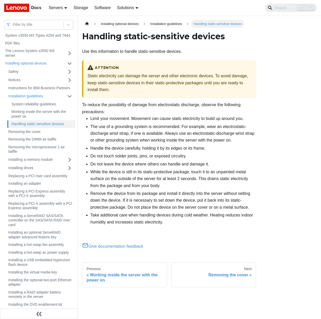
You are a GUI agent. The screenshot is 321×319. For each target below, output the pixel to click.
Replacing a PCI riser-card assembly (37, 176)
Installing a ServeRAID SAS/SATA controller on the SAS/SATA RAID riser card (39, 220)
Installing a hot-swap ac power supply (38, 252)
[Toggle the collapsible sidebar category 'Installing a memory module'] (69, 160)
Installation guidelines (25, 96)
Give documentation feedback (112, 246)
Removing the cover (24, 132)
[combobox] (13, 25)
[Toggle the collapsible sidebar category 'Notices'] (69, 80)
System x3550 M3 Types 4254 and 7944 (37, 35)
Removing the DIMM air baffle (32, 139)
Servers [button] (56, 7)
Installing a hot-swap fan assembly (36, 245)
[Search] (291, 8)
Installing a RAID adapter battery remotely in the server (34, 294)
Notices (14, 80)
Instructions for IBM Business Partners (39, 88)
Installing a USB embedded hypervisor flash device (39, 262)
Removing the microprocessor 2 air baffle (36, 149)
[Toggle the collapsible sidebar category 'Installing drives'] (69, 168)
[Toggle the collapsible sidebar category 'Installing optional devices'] (69, 63)
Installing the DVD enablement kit (35, 304)
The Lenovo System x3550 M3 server (30, 53)
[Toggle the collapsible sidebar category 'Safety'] (69, 72)
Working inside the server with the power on (38, 114)
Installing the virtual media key (32, 272)
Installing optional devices (26, 63)
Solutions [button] (125, 7)
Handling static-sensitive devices (37, 124)
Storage (80, 7)
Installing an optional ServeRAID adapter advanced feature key (34, 234)
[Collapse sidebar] (39, 314)
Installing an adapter (24, 183)
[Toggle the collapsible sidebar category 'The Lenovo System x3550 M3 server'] (69, 53)
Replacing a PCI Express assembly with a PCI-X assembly (36, 193)
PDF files (12, 43)
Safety (13, 71)
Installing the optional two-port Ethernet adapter (39, 282)
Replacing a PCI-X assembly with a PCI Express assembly (40, 205)
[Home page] (87, 24)
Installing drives (21, 168)
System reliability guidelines (33, 104)
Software (102, 7)
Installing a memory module (30, 159)
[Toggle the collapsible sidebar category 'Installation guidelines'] (69, 96)
